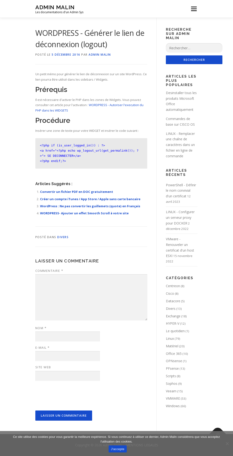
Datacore (173, 301)
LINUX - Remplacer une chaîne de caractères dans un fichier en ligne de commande (180, 144)
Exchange (173, 316)
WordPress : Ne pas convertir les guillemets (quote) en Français (90, 206)
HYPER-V (172, 323)
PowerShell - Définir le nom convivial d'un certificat (181, 191)
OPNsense (174, 361)
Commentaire (49, 271)
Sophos (171, 383)
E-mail (42, 347)
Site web (43, 367)
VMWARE (173, 398)
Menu (194, 9)
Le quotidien (175, 331)
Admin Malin (55, 7)
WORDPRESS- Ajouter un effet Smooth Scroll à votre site (84, 213)
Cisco (170, 293)
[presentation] (71, 396)
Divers (63, 237)
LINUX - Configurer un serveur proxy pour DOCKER (180, 218)
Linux (170, 338)
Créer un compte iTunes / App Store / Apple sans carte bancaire (90, 199)
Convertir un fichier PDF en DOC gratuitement (76, 192)
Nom (41, 328)
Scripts (171, 376)
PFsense (172, 368)
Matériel (172, 346)
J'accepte (117, 449)
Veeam (171, 391)
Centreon (173, 286)
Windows (173, 406)
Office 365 (174, 353)
